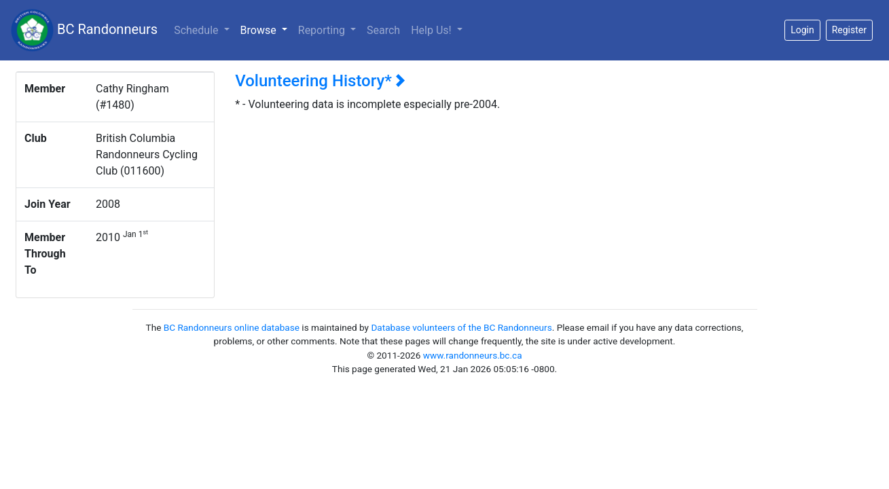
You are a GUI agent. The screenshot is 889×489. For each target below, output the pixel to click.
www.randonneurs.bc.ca (472, 355)
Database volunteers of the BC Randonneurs (461, 327)
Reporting (323, 30)
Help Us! (432, 30)
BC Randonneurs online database (232, 327)
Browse (266, 29)
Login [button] (802, 29)
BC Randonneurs (84, 30)
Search (383, 30)
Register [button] (849, 29)
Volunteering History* (320, 80)
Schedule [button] (197, 30)
